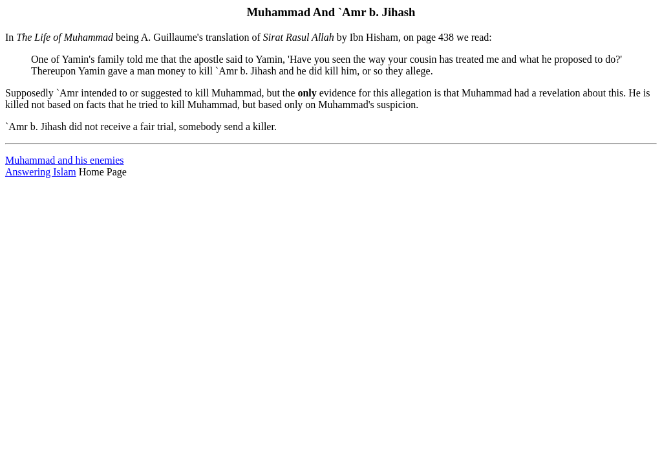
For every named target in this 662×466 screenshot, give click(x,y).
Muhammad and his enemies (64, 160)
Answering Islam (40, 171)
